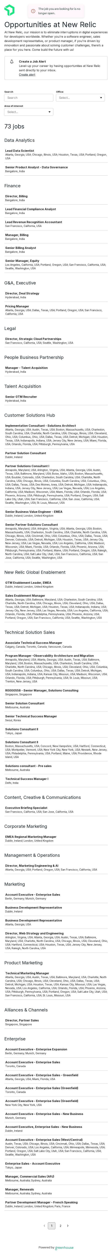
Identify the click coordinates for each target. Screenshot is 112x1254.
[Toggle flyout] (101, 98)
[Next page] (67, 1226)
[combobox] (59, 98)
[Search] (28, 97)
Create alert (27, 74)
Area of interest (13, 105)
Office (59, 91)
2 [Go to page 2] (60, 1226)
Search (8, 91)
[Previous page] (44, 1226)
